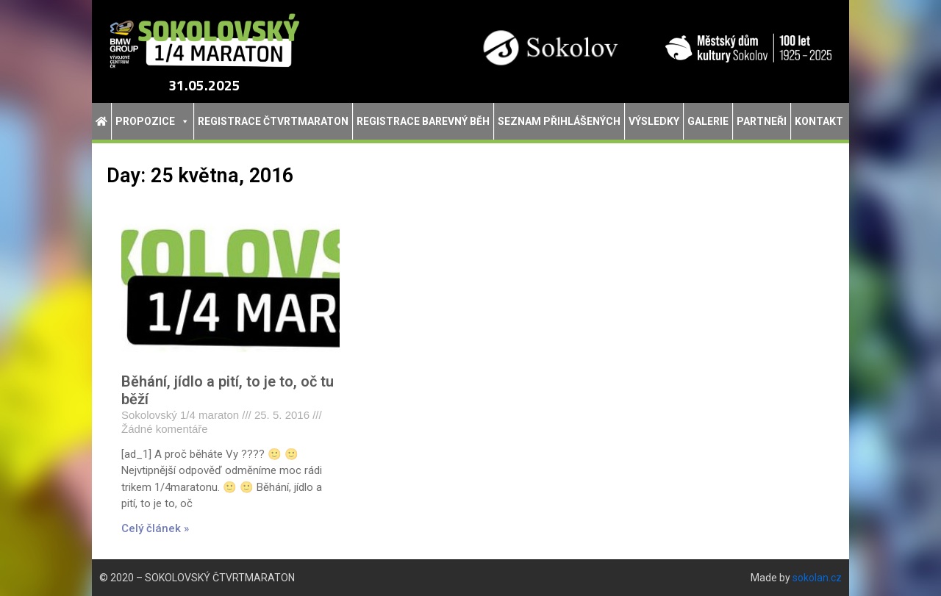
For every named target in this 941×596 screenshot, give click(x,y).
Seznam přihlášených (559, 121)
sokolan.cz (817, 578)
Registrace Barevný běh (423, 121)
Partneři (762, 121)
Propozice (152, 121)
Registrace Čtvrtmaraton (273, 121)
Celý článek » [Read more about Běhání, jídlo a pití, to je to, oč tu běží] (155, 528)
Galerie (708, 121)
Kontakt (819, 121)
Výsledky (654, 121)
